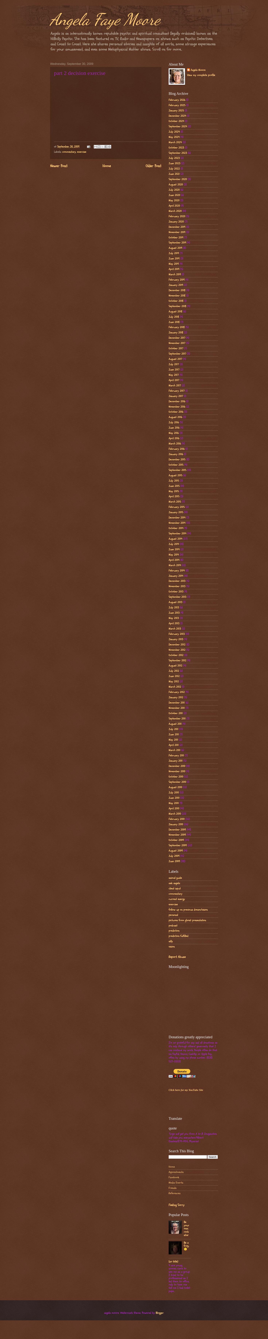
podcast (173, 926)
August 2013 (175, 602)
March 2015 (175, 502)
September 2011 (177, 719)
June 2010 (174, 798)
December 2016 (177, 401)
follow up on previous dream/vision (188, 910)
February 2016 (177, 449)
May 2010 (174, 803)
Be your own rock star (186, 1228)
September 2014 (177, 533)
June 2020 (174, 195)
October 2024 (176, 121)
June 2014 (174, 549)
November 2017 (177, 343)
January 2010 (176, 824)
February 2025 (177, 105)
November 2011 (177, 708)
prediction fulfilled (178, 936)
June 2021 (174, 174)
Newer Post (58, 166)
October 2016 (176, 412)
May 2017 (174, 375)
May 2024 (174, 137)
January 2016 (176, 454)
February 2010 (177, 819)
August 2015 (175, 475)
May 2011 (173, 740)
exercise (81, 152)
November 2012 (177, 650)
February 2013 (177, 634)
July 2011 (173, 729)
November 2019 (177, 232)
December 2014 (177, 518)
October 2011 (176, 713)
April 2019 (174, 269)
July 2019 (174, 253)
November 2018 (177, 296)
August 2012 (175, 666)
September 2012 (177, 660)
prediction (174, 931)
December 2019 (177, 227)
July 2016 (174, 422)
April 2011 (174, 745)
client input (175, 888)
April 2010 (174, 808)
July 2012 (174, 671)
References (174, 1193)
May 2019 (174, 264)
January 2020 (176, 222)
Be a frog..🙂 (186, 1246)
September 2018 (177, 306)
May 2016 (174, 433)
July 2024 (174, 132)
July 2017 (174, 364)
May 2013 (174, 618)
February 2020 (177, 216)
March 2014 (175, 565)
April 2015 (174, 496)
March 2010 (175, 814)
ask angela (174, 883)
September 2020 (178, 179)
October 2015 (176, 465)
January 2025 (176, 111)
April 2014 (174, 560)
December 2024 (177, 116)
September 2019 (177, 243)
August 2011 (175, 724)
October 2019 (176, 238)
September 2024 (178, 126)
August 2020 (176, 185)
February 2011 (176, 755)
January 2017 (176, 396)
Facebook (174, 1177)
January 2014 (176, 576)
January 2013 (176, 639)
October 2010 (176, 777)
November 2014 (177, 523)
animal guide (175, 878)
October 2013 (176, 592)
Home (106, 166)
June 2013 (174, 613)
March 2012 (175, 687)
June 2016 (174, 428)
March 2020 (175, 211)
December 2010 (177, 766)
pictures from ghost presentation (187, 920)
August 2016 (175, 417)
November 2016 (177, 407)
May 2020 (174, 200)
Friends (172, 1188)
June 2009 (174, 861)
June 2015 (174, 486)
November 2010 (177, 771)
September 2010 (177, 782)
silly (171, 941)
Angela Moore (198, 70)
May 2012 (174, 681)
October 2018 (176, 301)
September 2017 (177, 354)
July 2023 (174, 158)
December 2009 (177, 830)
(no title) (173, 1262)
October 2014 (176, 528)
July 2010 (174, 793)
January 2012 (176, 697)
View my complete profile (201, 75)
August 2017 (175, 359)
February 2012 (177, 692)
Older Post (153, 166)
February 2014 (177, 571)
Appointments (176, 1172)
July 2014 (174, 544)
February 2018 (177, 327)
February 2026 (177, 100)
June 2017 (174, 370)
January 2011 (175, 761)
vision (172, 947)
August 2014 (175, 539)
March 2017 (175, 386)
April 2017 (174, 380)
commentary (69, 152)
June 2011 (174, 734)
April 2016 (174, 438)
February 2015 (177, 507)
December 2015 (177, 459)
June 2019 (174, 259)
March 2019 (175, 274)
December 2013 (177, 581)
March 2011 (174, 750)
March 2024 (175, 142)
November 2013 (177, 586)
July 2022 (174, 169)
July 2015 (174, 481)
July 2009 (174, 856)
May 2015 (174, 491)
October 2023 (176, 148)
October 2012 (176, 655)
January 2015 (176, 512)
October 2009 (176, 840)
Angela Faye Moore (105, 19)
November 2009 (177, 835)
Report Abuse (177, 957)
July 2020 (174, 190)
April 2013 (174, 623)
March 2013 (175, 629)
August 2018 (175, 312)
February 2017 (177, 391)
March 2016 (175, 444)
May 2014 (174, 555)
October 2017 (176, 348)
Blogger (160, 1313)
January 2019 (176, 285)
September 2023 (178, 153)
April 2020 (174, 206)
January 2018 (176, 333)
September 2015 (177, 470)
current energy (177, 899)
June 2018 (174, 322)
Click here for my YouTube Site (186, 1090)
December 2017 (177, 338)
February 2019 (177, 280)
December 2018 (177, 290)
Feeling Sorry (176, 1205)
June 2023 (174, 163)
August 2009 (176, 851)
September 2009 (178, 845)
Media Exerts (176, 1183)
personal (173, 915)
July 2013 (174, 607)
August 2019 (175, 248)
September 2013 (177, 597)
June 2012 (174, 676)
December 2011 (177, 703)
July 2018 (174, 317)
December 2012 (177, 645)
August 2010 (175, 787)
